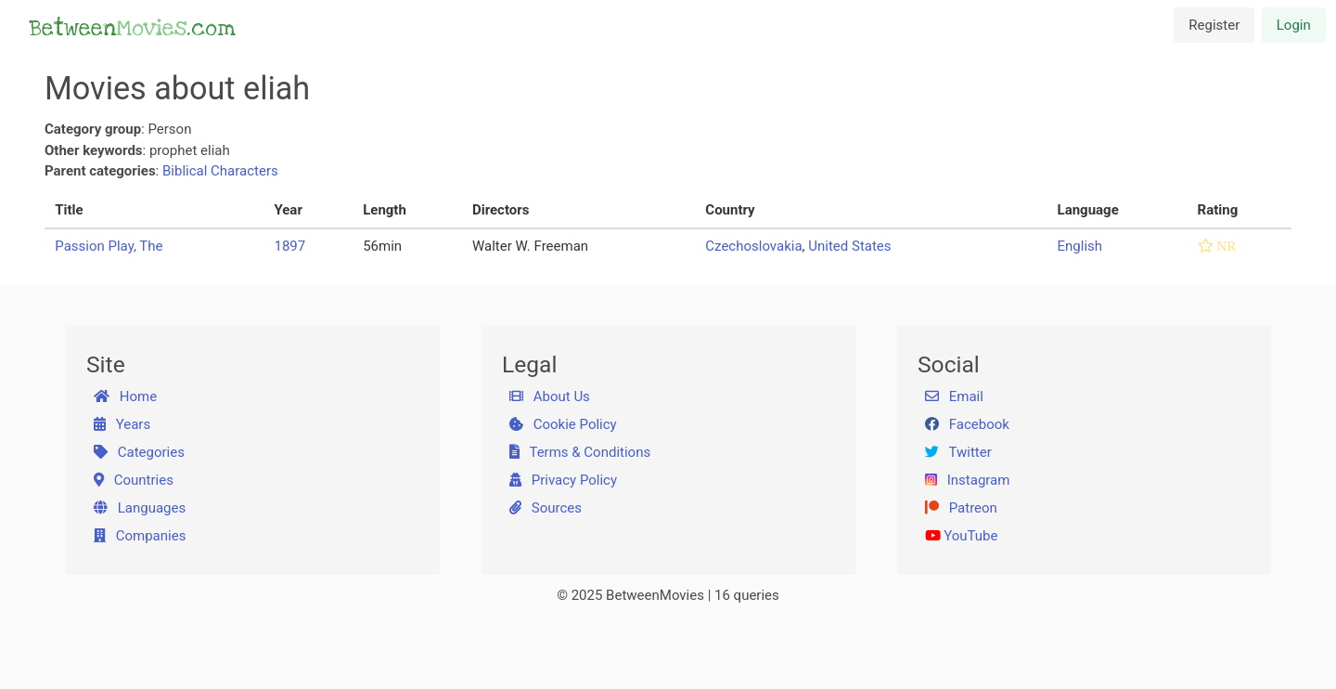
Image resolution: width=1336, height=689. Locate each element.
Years (122, 424)
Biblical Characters (220, 170)
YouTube (961, 535)
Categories (139, 452)
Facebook (967, 424)
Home (126, 396)
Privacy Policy (563, 480)
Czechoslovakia (753, 246)
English (1080, 246)
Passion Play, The (108, 246)
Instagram (967, 480)
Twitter (958, 452)
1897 (289, 246)
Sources (545, 508)
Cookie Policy (563, 424)
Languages (140, 508)
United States (849, 246)
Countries (133, 480)
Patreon (961, 508)
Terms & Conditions (580, 452)
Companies (140, 535)
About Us (549, 396)
